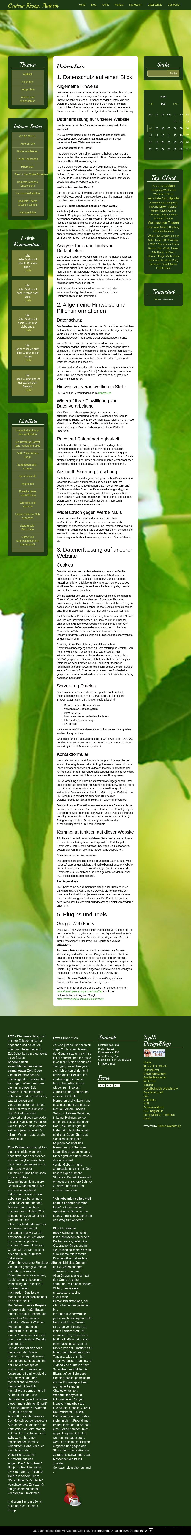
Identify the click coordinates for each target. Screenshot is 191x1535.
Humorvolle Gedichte (27, 193)
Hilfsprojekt (27, 166)
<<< (151, 103)
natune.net (27, 483)
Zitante (148, 1062)
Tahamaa (149, 1084)
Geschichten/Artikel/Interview (31, 174)
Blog (93, 4)
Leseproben (28, 89)
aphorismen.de (27, 476)
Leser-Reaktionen (27, 159)
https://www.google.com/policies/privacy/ (80, 998)
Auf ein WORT (27, 136)
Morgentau (150, 1099)
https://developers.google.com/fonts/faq (79, 991)
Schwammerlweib (154, 1107)
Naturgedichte (28, 212)
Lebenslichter (151, 1069)
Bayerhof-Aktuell (153, 1092)
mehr (29, 270)
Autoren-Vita (27, 143)
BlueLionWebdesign (169, 1125)
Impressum (135, 4)
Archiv (105, 4)
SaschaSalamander (155, 1077)
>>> (175, 103)
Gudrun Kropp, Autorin (33, 5)
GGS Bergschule (153, 1111)
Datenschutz (155, 4)
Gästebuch (174, 4)
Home (81, 4)
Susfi (146, 1096)
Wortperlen (150, 1081)
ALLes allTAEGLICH (155, 1066)
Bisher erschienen (27, 151)
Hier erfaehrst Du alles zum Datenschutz (119, 1531)
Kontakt (119, 4)
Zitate (156, 299)
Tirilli (146, 1103)
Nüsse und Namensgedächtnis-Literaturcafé (27, 541)
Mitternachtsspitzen (155, 1073)
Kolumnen (28, 81)
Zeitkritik (27, 74)
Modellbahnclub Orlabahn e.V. (161, 1088)
